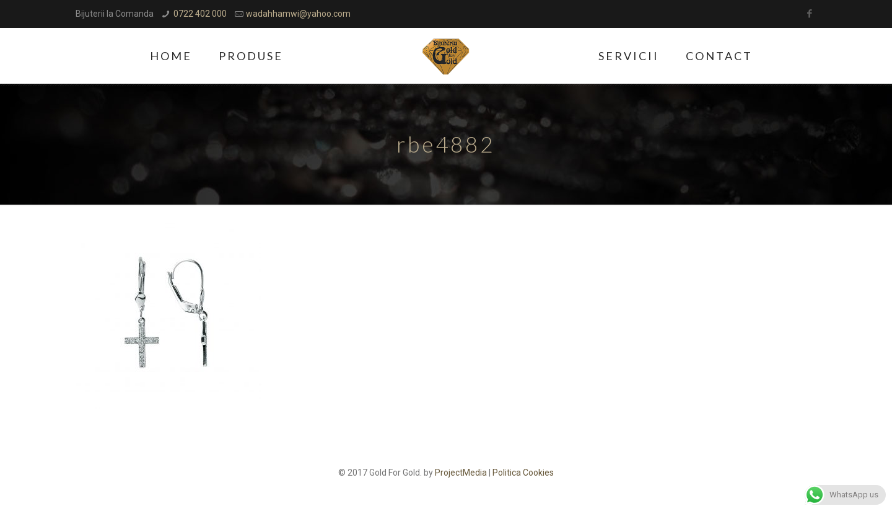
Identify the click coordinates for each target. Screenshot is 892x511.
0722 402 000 (200, 14)
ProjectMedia (461, 473)
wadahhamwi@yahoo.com (298, 14)
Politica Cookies (523, 473)
